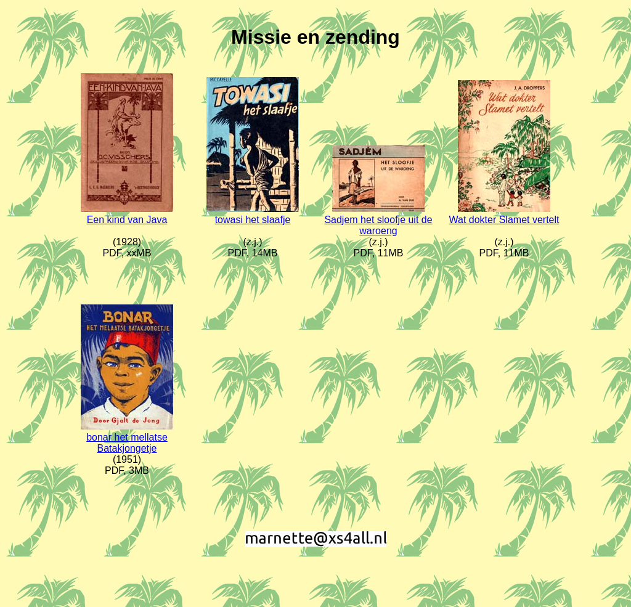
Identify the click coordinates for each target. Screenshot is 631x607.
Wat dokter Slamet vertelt (504, 219)
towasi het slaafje (253, 219)
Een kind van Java (127, 219)
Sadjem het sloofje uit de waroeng (378, 225)
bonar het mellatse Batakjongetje (127, 443)
